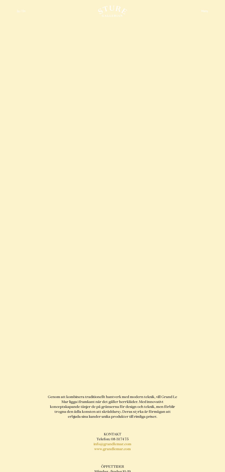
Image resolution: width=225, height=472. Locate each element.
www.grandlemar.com (112, 449)
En (23, 11)
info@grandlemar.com (112, 444)
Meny (204, 11)
